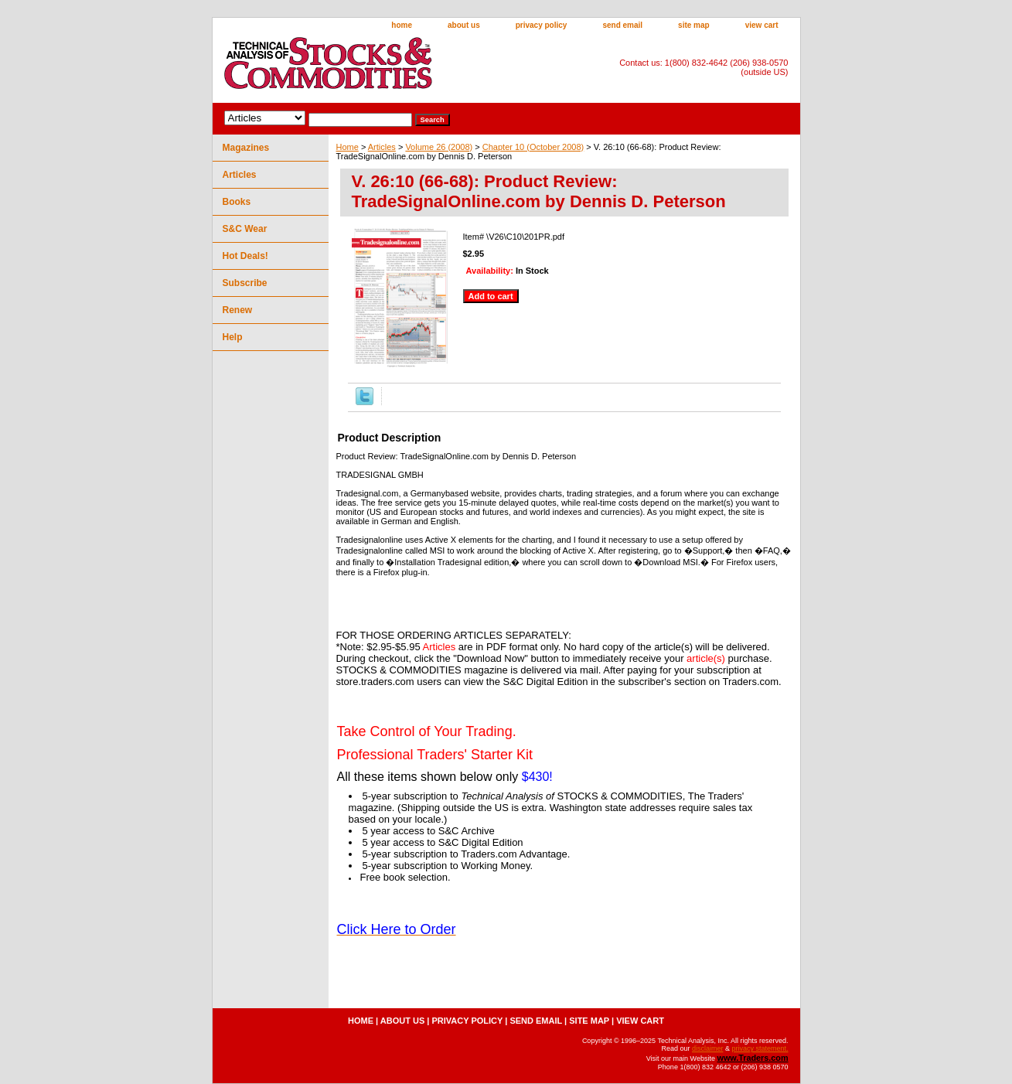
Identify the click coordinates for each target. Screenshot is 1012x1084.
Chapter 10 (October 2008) (533, 147)
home (401, 25)
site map (694, 25)
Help (233, 337)
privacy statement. (759, 1048)
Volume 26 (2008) (438, 147)
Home (347, 147)
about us (464, 25)
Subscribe (245, 283)
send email (622, 25)
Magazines (246, 147)
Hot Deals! (245, 256)
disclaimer (708, 1048)
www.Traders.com (752, 1057)
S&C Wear (245, 228)
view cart (762, 25)
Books (237, 201)
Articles (382, 147)
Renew (238, 310)
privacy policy (541, 25)
